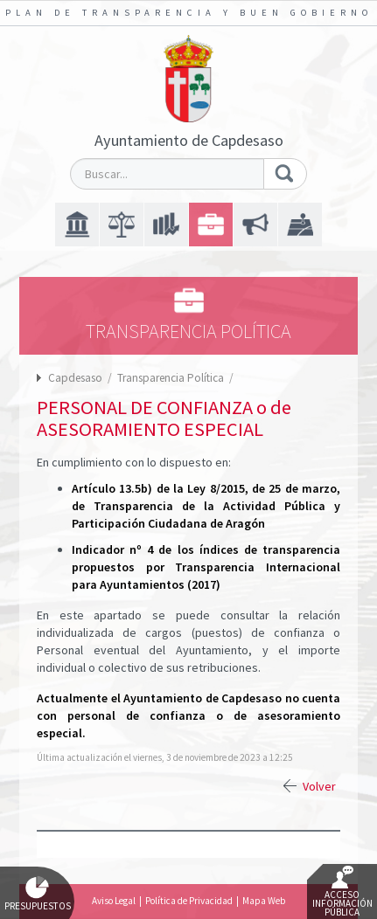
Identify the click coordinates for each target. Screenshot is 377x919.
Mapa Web (263, 901)
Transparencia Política (172, 377)
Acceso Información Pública (342, 892)
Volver (319, 786)
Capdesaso (75, 377)
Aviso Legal (114, 901)
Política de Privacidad (189, 901)
